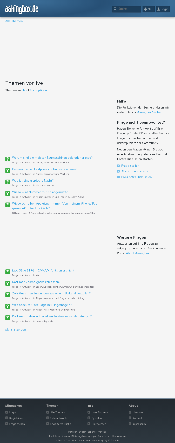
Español (92, 432)
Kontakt (137, 418)
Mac (38, 275)
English (82, 432)
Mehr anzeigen (15, 329)
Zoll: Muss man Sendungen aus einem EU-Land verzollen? (51, 293)
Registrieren (16, 418)
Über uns (138, 412)
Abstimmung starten (135, 171)
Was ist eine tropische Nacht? (33, 180)
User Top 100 (100, 412)
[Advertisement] (87, 52)
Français (102, 432)
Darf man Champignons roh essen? (36, 282)
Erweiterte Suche (60, 424)
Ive (25, 90)
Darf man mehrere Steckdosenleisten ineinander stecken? (52, 316)
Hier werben (99, 424)
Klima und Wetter (45, 185)
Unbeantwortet (59, 418)
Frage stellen (130, 165)
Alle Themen (14, 21)
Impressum (139, 424)
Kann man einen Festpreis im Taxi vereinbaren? (44, 169)
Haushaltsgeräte (44, 321)
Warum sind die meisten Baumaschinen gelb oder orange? (52, 157)
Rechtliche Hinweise (60, 436)
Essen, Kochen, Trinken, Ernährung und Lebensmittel (65, 287)
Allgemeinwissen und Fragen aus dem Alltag (60, 197)
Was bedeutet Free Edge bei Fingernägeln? (42, 305)
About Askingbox (137, 253)
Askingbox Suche (149, 112)
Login (12, 412)
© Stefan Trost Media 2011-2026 (73, 441)
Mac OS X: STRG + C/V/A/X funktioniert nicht (43, 270)
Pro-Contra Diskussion (136, 177)
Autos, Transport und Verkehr (52, 162)
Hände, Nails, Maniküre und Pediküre (55, 310)
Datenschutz (105, 436)
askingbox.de (21, 9)
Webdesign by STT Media (105, 441)
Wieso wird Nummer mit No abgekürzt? (40, 192)
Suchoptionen (39, 90)
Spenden (97, 418)
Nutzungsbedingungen (84, 436)
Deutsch (72, 432)
